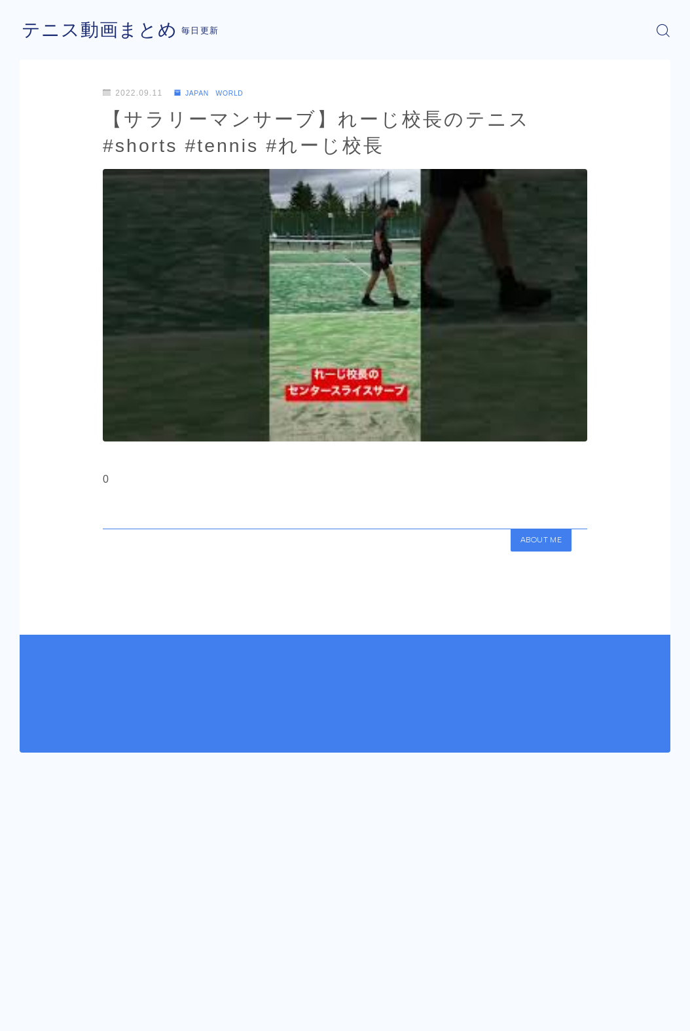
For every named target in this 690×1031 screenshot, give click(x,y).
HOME (34, 976)
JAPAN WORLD (214, 93)
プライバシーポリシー (130, 1015)
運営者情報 (41, 1015)
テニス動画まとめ (105, 30)
